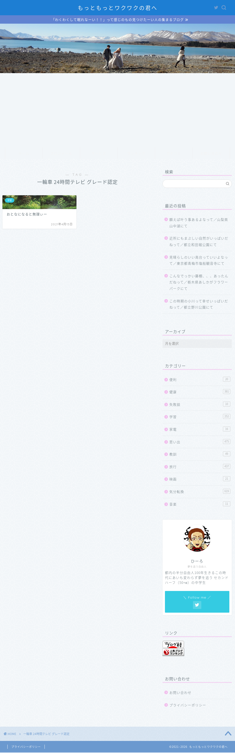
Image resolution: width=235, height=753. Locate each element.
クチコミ (173, 154)
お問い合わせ (211, 154)
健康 (199, 392)
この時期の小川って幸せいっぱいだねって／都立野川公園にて (198, 304)
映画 (199, 479)
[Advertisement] (117, 110)
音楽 (199, 504)
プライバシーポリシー (187, 705)
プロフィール (61, 154)
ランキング (136, 154)
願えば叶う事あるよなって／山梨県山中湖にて (198, 223)
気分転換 (199, 491)
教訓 (199, 454)
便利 (199, 379)
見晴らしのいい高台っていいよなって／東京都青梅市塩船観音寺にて (198, 260)
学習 (199, 417)
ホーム (23, 154)
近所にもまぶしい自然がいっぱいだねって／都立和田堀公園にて (198, 241)
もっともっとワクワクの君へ (118, 7)
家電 (199, 429)
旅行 (199, 466)
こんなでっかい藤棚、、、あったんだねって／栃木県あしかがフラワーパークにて (198, 282)
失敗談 (199, 404)
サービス (98, 154)
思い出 (199, 441)
